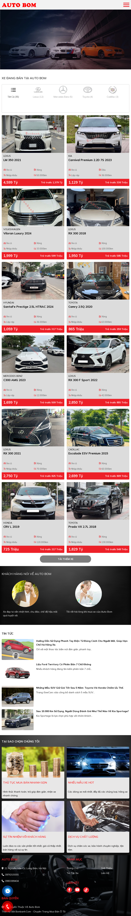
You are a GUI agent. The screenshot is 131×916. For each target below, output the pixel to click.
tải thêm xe (65, 559)
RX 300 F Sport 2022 (82, 380)
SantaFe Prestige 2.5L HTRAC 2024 (28, 306)
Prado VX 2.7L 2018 (82, 526)
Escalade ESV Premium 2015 (88, 453)
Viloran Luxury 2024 (17, 233)
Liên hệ (105, 873)
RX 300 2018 (77, 233)
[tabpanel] (65, 39)
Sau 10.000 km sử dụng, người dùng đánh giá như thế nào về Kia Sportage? (82, 711)
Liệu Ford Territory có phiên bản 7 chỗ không (63, 664)
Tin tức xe (72, 873)
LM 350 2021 (12, 160)
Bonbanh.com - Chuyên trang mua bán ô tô (41, 911)
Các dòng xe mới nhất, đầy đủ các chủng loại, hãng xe (98, 791)
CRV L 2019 (11, 526)
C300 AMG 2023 (14, 380)
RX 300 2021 (12, 453)
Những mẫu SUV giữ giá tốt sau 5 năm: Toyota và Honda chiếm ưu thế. (80, 687)
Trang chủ (72, 868)
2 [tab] (67, 64)
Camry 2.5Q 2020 (80, 306)
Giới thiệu (106, 868)
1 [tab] (64, 64)
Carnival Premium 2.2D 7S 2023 (90, 160)
